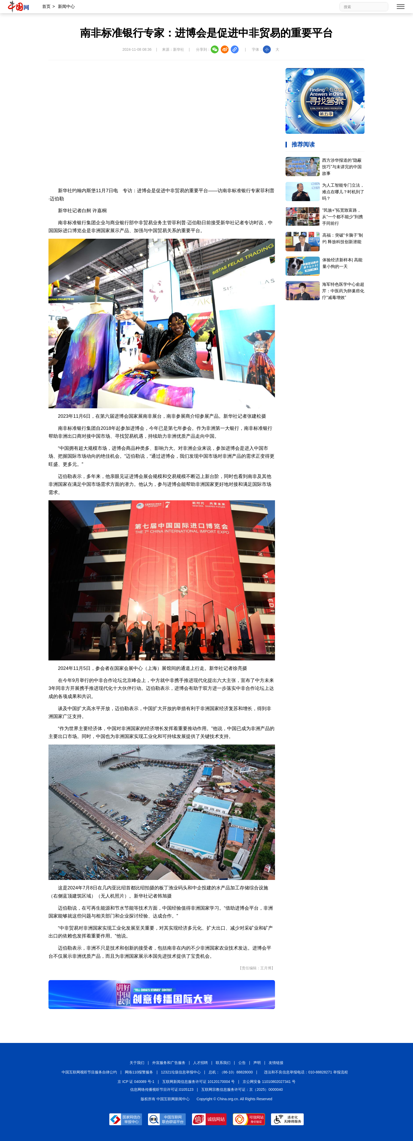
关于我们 (137, 1063)
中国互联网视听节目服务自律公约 (89, 1072)
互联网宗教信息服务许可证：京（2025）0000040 (242, 1089)
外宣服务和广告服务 (168, 1063)
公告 (242, 1063)
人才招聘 (200, 1063)
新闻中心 (66, 6)
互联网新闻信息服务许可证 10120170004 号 (198, 1081)
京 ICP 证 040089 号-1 (135, 1081)
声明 (257, 1063)
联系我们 (223, 1063)
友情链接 (276, 1063)
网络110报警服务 (139, 1072)
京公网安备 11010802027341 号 (269, 1081)
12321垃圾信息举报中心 (181, 1072)
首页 (46, 6)
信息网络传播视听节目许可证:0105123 (161, 1089)
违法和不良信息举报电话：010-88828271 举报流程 (306, 1072)
